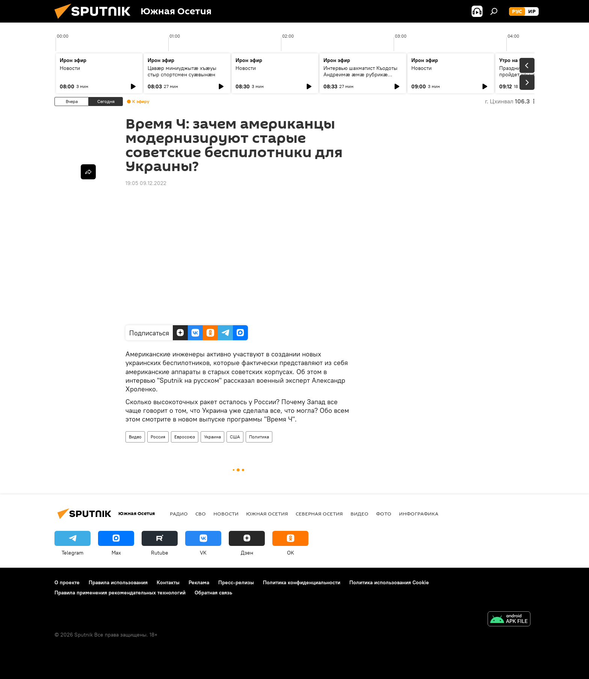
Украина (212, 437)
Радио (179, 513)
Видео (135, 437)
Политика (259, 437)
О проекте (67, 582)
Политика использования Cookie (389, 582)
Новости (70, 68)
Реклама (199, 582)
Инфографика (418, 513)
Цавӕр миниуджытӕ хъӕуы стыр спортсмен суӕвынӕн (182, 71)
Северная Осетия (319, 513)
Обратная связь (213, 592)
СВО (200, 513)
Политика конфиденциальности (301, 582)
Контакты (168, 582)
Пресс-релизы (236, 582)
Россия (158, 437)
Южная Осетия (267, 513)
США (235, 437)
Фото (383, 513)
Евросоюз (184, 437)
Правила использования (118, 582)
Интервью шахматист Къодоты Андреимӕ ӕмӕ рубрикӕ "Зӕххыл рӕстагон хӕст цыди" (361, 74)
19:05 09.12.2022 (145, 183)
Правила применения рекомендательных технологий (120, 592)
